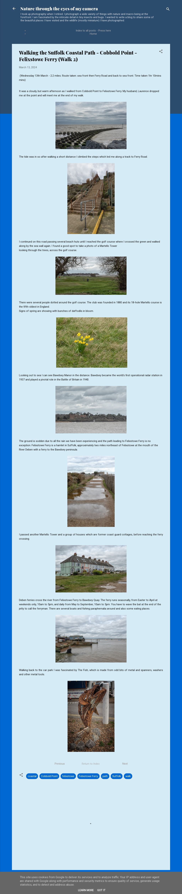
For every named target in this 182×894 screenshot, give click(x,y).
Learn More (86, 890)
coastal (32, 776)
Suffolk (116, 776)
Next (125, 763)
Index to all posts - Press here (93, 30)
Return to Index (91, 763)
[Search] (168, 9)
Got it (101, 890)
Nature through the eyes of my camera (59, 8)
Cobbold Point (49, 776)
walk (128, 776)
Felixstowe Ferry (88, 776)
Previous (60, 763)
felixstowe (68, 776)
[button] (161, 52)
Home (93, 33)
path (105, 776)
